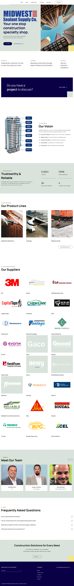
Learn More (7, 43)
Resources (49, 2)
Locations (42, 2)
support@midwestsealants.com (63, 567)
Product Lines (34, 2)
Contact (38, 579)
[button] (69, 460)
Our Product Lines (18, 43)
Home (21, 2)
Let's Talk (62, 87)
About (27, 2)
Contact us (59, 2)
